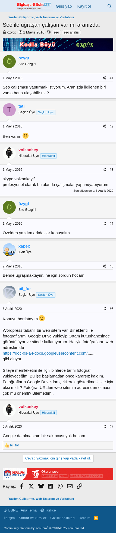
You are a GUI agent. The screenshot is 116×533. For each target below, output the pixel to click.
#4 (111, 224)
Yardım (84, 518)
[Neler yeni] (98, 6)
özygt (11, 32)
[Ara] (109, 6)
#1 (111, 78)
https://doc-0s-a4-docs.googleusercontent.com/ (45, 353)
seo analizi (71, 32)
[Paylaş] (104, 78)
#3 (111, 170)
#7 (111, 426)
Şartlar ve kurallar (32, 518)
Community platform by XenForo (44, 528)
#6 (111, 309)
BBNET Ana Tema (20, 510)
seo (56, 32)
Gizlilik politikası (62, 518)
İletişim (9, 518)
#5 (111, 266)
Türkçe (48, 510)
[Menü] (7, 6)
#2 (111, 126)
